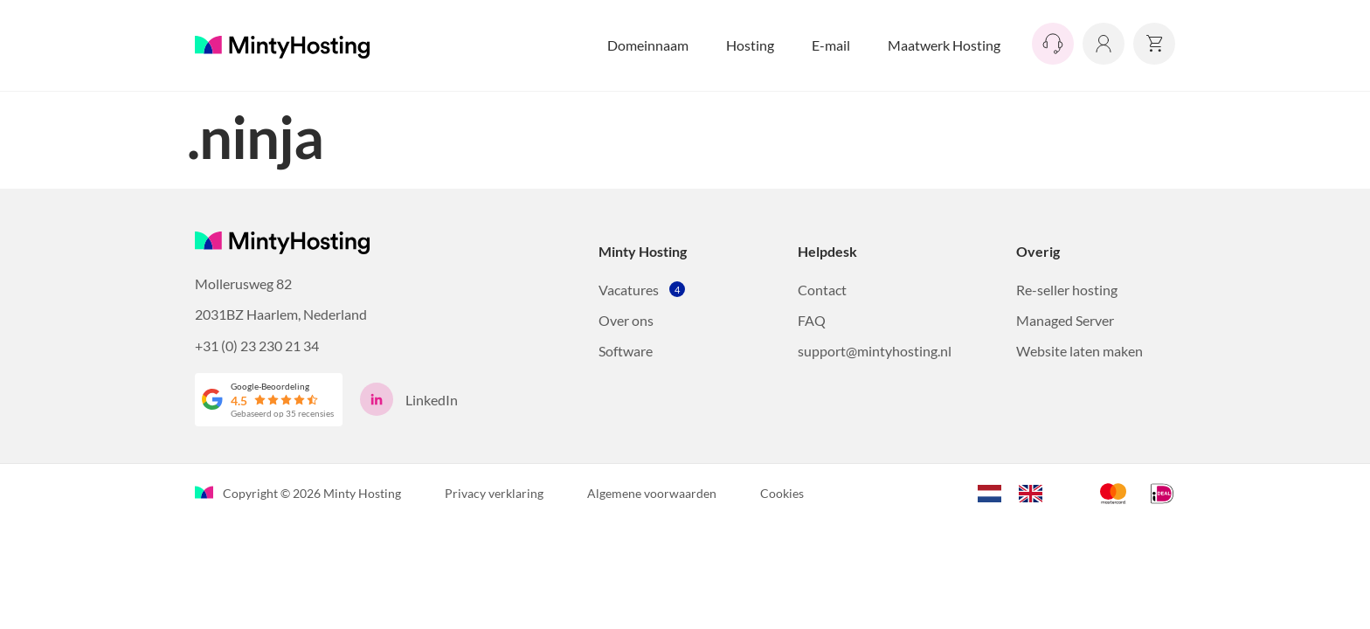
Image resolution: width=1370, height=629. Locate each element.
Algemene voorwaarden (651, 493)
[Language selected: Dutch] (1019, 491)
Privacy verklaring (494, 493)
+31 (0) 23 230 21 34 (257, 345)
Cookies (782, 493)
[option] (1035, 493)
